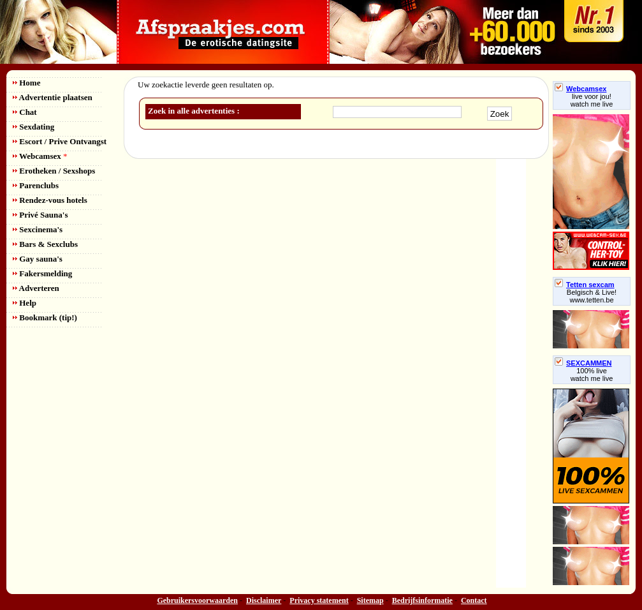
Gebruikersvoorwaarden (197, 600)
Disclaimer (263, 600)
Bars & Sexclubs (45, 244)
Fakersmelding (42, 273)
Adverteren (36, 288)
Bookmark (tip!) (45, 317)
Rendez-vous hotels (50, 200)
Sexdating (33, 126)
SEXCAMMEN (583, 363)
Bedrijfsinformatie (422, 600)
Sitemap (370, 600)
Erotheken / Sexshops (54, 170)
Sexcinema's (37, 229)
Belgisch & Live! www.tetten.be (591, 296)
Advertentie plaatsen (52, 97)
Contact (474, 600)
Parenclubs (36, 185)
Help (24, 303)
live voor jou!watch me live (592, 100)
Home (26, 82)
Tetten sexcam (585, 284)
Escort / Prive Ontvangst (59, 141)
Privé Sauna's (40, 214)
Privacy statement (318, 600)
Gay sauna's (37, 259)
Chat (25, 112)
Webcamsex (40, 156)
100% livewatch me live (592, 374)
